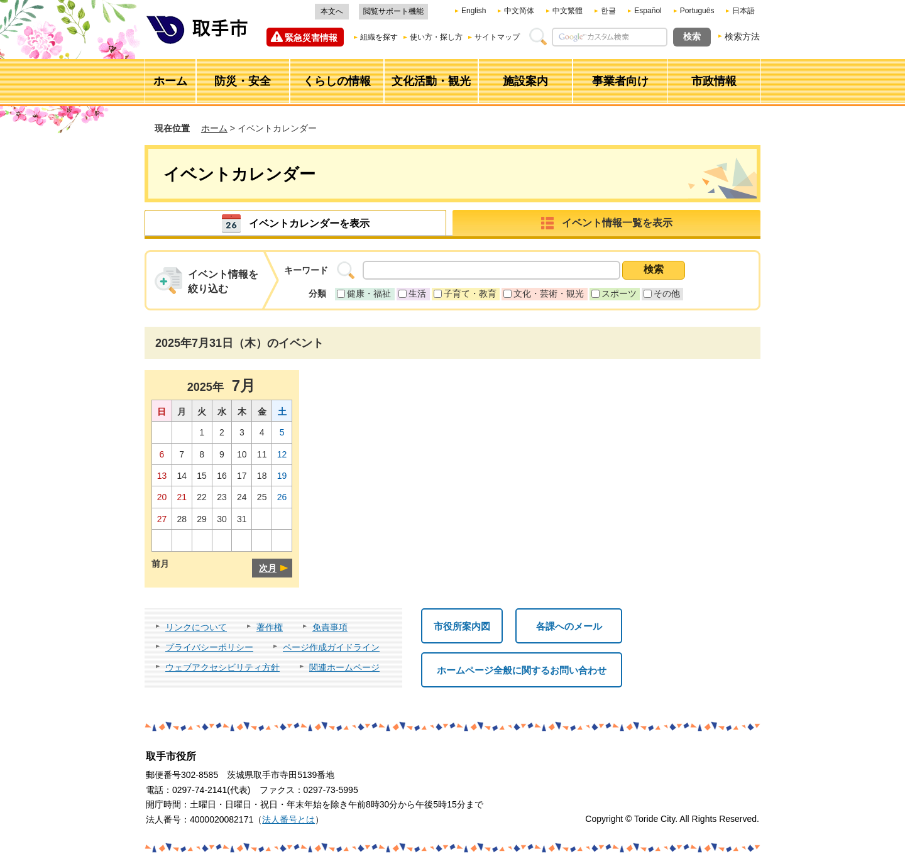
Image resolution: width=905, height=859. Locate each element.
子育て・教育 (470, 293)
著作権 (269, 627)
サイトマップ (497, 37)
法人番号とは (288, 819)
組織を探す (379, 37)
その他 (667, 293)
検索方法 (742, 36)
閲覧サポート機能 (393, 11)
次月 (268, 568)
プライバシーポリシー (209, 647)
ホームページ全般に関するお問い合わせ (521, 670)
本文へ (332, 11)
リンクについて (196, 627)
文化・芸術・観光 (548, 293)
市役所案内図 (462, 626)
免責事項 (330, 627)
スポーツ (619, 293)
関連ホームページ (344, 667)
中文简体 (519, 10)
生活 (417, 293)
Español (647, 10)
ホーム (214, 128)
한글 (608, 10)
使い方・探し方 (436, 37)
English (473, 10)
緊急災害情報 (311, 38)
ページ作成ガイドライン (331, 647)
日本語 (743, 10)
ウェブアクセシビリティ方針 (222, 667)
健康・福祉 (369, 293)
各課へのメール (569, 626)
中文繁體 (567, 10)
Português (697, 10)
